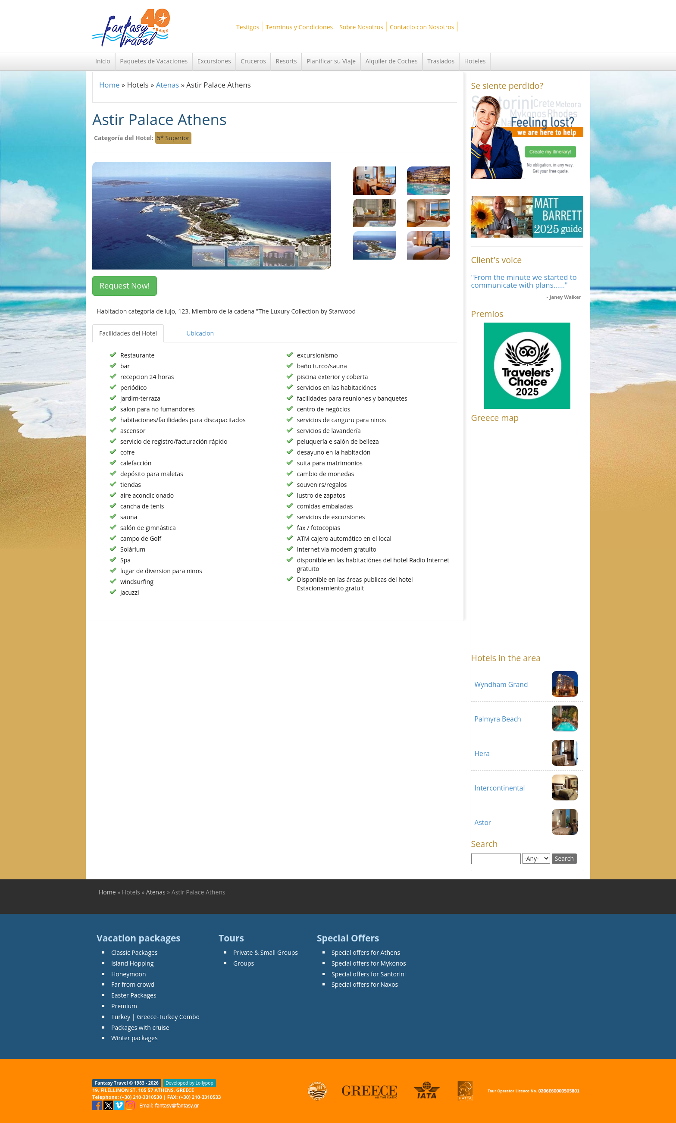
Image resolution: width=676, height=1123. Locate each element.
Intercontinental (500, 788)
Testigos (247, 27)
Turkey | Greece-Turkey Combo (155, 1017)
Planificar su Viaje (331, 61)
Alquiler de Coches (392, 61)
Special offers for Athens (366, 952)
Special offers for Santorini (369, 974)
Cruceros (253, 61)
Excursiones (214, 61)
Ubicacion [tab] (200, 333)
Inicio (102, 61)
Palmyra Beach (498, 719)
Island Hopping (132, 963)
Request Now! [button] (125, 285)
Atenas (167, 85)
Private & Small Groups (265, 952)
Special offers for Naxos (365, 984)
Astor (483, 822)
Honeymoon (128, 974)
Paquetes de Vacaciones (154, 61)
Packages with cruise (140, 1027)
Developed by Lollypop (189, 1083)
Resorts (286, 61)
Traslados (440, 61)
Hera (482, 753)
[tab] (171, 329)
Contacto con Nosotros (422, 27)
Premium (124, 1006)
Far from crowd (132, 984)
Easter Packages (133, 995)
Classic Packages (134, 952)
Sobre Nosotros (361, 27)
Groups (243, 963)
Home (109, 85)
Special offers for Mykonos (369, 963)
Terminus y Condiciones (299, 27)
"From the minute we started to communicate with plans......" (524, 281)
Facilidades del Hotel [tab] (128, 333)
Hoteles (475, 61)
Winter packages (134, 1038)
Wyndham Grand (501, 684)
